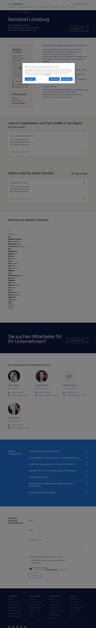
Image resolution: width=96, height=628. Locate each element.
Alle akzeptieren (67, 79)
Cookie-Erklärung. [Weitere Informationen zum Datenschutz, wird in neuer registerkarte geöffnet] (47, 74)
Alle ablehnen (54, 79)
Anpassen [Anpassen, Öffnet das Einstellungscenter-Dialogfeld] (30, 79)
